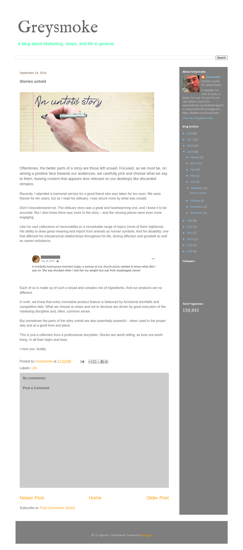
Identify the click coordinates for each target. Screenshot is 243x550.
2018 (190, 145)
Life (34, 368)
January (195, 157)
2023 (190, 239)
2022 (190, 233)
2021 (190, 226)
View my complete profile (198, 118)
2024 (190, 245)
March (194, 163)
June (193, 182)
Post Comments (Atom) (57, 508)
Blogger (146, 535)
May (193, 175)
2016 (190, 133)
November (197, 207)
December (197, 213)
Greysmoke (58, 27)
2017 (190, 139)
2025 (190, 251)
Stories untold (198, 193)
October (195, 200)
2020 (190, 220)
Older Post (158, 497)
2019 (190, 152)
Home (95, 497)
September (197, 188)
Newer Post (32, 497)
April (193, 169)
